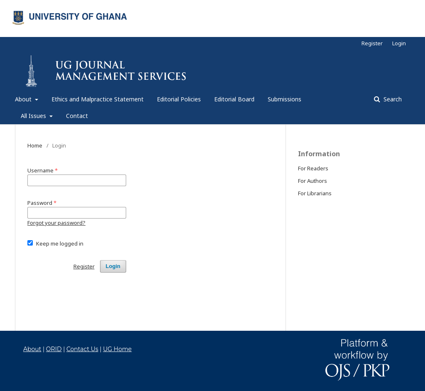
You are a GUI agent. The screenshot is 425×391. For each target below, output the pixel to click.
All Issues (34, 116)
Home (34, 145)
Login (399, 43)
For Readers (313, 168)
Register (372, 43)
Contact (77, 116)
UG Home (117, 349)
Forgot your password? (56, 222)
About (24, 99)
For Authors (312, 180)
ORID (54, 349)
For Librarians (315, 193)
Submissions (284, 99)
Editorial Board (234, 99)
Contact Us (82, 349)
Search (392, 99)
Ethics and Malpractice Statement (97, 99)
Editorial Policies (179, 99)
